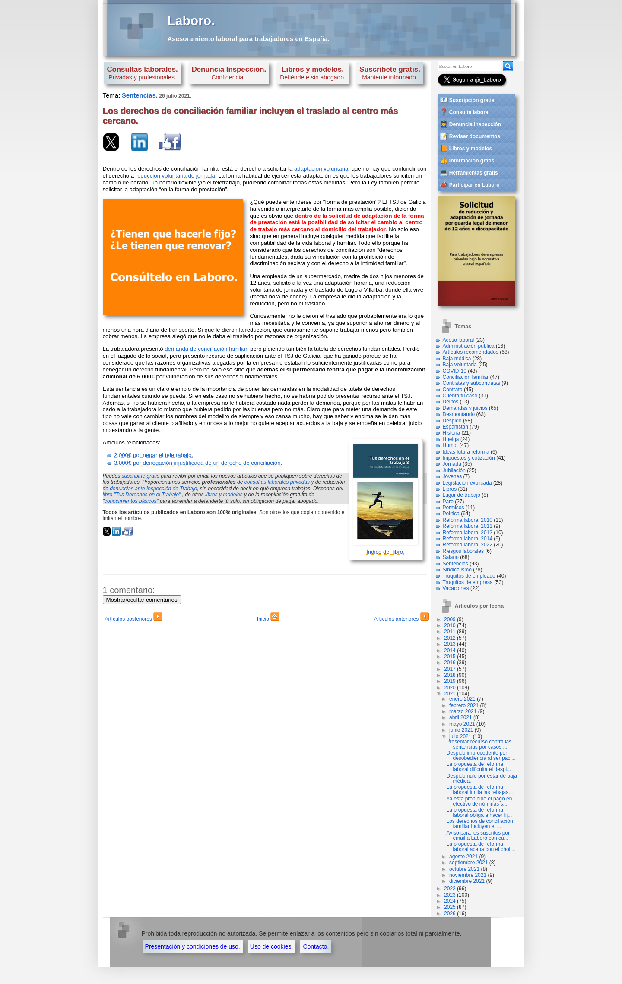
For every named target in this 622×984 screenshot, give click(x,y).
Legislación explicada (467, 483)
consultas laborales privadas (277, 482)
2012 (450, 638)
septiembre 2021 (468, 863)
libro (142, 495)
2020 (450, 688)
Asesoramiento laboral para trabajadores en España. (249, 38)
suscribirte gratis (140, 476)
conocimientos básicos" (132, 501)
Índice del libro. (385, 552)
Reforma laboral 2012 (467, 533)
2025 (450, 907)
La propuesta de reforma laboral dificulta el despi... (479, 766)
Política (451, 514)
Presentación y (192, 946)
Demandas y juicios (465, 408)
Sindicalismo (457, 570)
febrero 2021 (464, 705)
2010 (450, 625)
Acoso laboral (458, 340)
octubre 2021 (464, 869)
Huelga (451, 439)
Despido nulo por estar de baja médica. (482, 778)
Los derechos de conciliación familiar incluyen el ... (480, 823)
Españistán (455, 427)
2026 (450, 914)
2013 (450, 644)
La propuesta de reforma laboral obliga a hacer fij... (479, 812)
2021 (450, 694)
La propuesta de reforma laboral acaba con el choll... (481, 846)
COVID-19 (454, 371)
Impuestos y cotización (469, 458)
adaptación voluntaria (321, 168)
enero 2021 (462, 699)
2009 (450, 619)
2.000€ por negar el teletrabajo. (153, 455)
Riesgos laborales (463, 551)
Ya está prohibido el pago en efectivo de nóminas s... (479, 801)
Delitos (451, 402)
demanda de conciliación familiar (206, 349)
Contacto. (316, 946)
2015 (450, 657)
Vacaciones (456, 588)
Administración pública (469, 346)
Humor (450, 445)
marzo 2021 (462, 711)
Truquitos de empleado (469, 576)
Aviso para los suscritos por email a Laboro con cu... (478, 835)
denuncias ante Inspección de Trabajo (153, 489)
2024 (450, 901)
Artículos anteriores (401, 618)
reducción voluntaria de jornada (175, 175)
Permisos (453, 508)
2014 (450, 651)
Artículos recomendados (470, 352)
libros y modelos (224, 495)
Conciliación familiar (466, 377)
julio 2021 (460, 736)
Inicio (268, 618)
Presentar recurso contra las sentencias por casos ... (479, 744)
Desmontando (459, 414)
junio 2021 (461, 730)
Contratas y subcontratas (471, 383)
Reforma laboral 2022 (467, 545)
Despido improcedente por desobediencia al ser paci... (481, 755)
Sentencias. (140, 95)
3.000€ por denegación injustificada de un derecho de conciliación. (198, 463)
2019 (450, 681)
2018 (450, 675)
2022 (450, 889)
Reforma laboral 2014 (467, 539)
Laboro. (191, 20)
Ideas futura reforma (466, 452)
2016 (450, 663)
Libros (450, 489)
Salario (451, 557)
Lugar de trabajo (461, 495)
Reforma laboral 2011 (467, 526)
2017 (450, 669)
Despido (452, 421)
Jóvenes (452, 476)
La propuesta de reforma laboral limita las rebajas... (480, 789)
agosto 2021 (463, 857)
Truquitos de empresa (468, 582)
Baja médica (457, 359)
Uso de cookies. (271, 946)
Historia (451, 433)
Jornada (452, 464)
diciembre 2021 (467, 881)
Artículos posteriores (133, 618)
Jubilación (454, 470)
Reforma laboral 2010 (467, 520)
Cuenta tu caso (460, 396)
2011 (450, 631)
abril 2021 (460, 717)
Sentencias (455, 564)
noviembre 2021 (467, 875)
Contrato (453, 390)
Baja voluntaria (460, 365)
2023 (450, 895)
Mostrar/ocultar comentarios (142, 600)
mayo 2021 (462, 724)
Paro (448, 501)
